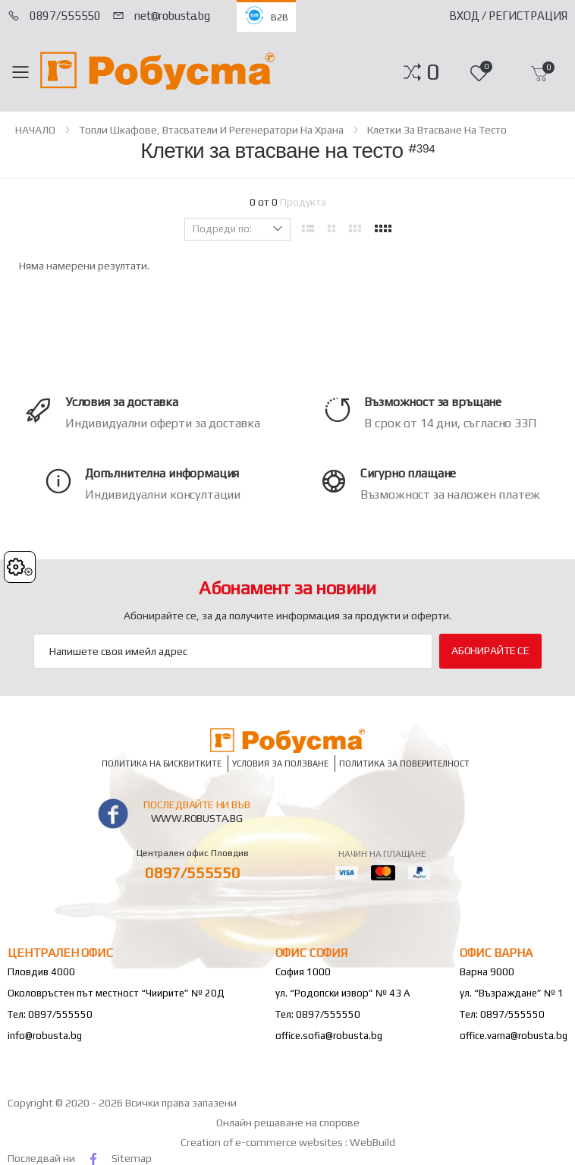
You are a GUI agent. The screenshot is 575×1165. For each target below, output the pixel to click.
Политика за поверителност (404, 763)
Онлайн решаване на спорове (288, 1122)
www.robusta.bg (197, 818)
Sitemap (132, 1158)
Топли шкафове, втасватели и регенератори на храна (211, 130)
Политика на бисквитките (162, 763)
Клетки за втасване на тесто (437, 130)
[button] (432, 72)
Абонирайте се (490, 650)
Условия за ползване (280, 763)
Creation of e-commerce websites (263, 1142)
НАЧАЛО (35, 130)
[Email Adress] (232, 651)
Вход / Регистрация (508, 15)
